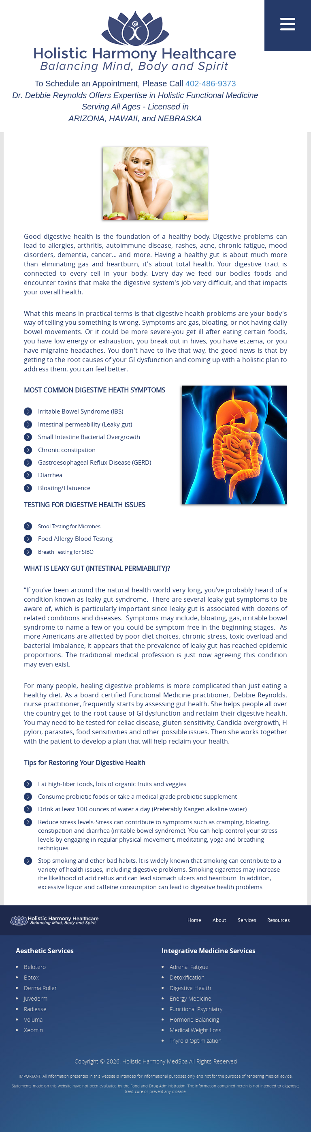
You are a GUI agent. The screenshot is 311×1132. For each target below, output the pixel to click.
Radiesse (35, 1009)
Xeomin (33, 1030)
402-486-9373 (210, 83)
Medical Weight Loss (196, 1030)
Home (194, 920)
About (219, 920)
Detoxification (187, 977)
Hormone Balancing (194, 1019)
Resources (278, 920)
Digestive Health (190, 988)
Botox (31, 977)
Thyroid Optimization (196, 1040)
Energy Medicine (190, 998)
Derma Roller (40, 988)
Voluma (33, 1019)
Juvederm (35, 998)
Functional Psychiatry (196, 1009)
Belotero (35, 967)
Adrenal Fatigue (189, 967)
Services (247, 920)
